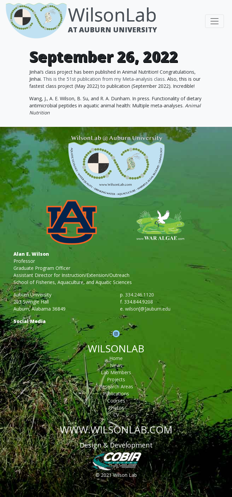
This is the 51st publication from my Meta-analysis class (104, 79)
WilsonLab (112, 14)
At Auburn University (112, 29)
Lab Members (116, 372)
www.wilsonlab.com (116, 429)
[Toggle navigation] (214, 21)
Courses (116, 400)
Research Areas (116, 386)
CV (116, 415)
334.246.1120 (139, 294)
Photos (116, 407)
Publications (116, 393)
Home (116, 358)
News (116, 365)
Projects (116, 379)
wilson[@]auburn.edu (147, 309)
